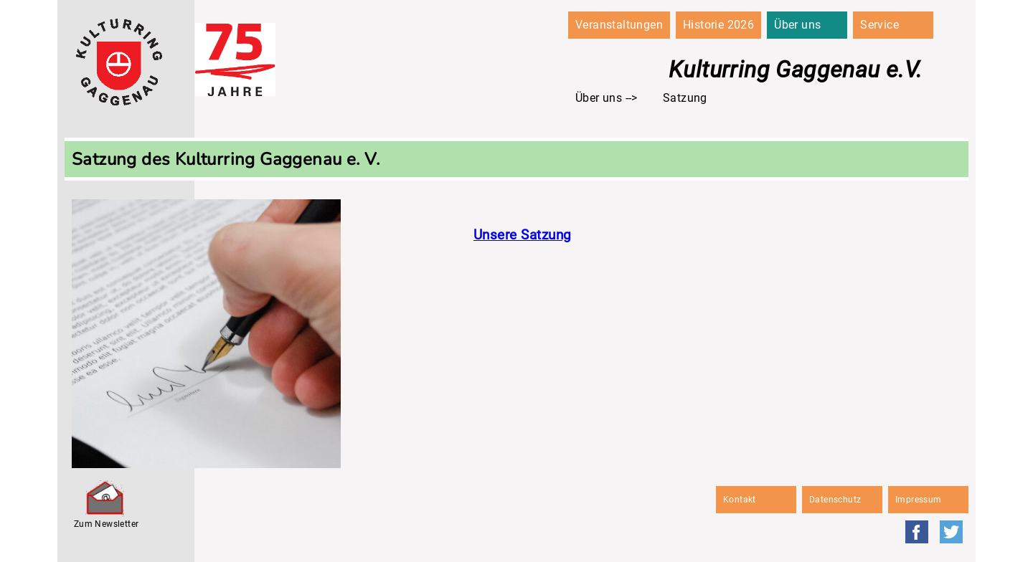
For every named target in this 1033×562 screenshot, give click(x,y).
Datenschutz (835, 500)
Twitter (951, 531)
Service (879, 25)
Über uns (797, 25)
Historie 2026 (718, 25)
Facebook (916, 531)
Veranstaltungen (619, 25)
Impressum (918, 500)
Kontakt (739, 500)
